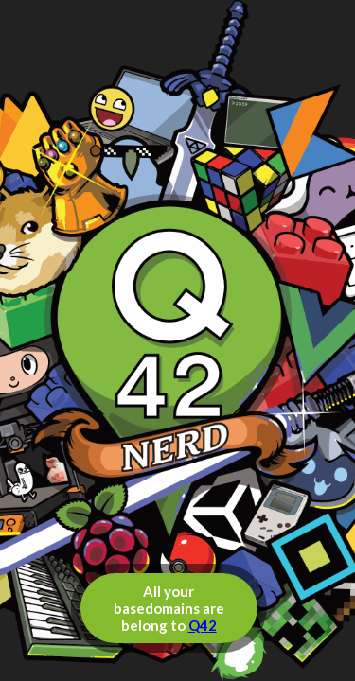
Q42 (202, 625)
